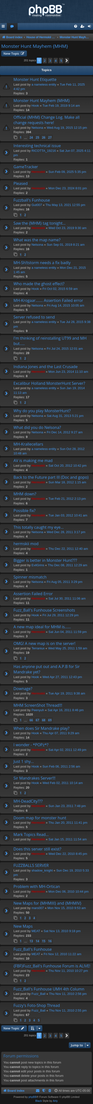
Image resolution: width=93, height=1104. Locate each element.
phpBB (32, 1096)
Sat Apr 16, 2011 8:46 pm (66, 710)
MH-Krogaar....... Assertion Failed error (48, 300)
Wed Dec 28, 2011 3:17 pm (66, 532)
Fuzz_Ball (39, 994)
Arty (55, 1100)
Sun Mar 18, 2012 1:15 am (67, 482)
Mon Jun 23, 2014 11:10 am (68, 371)
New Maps (23, 926)
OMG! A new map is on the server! (44, 643)
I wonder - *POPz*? (30, 744)
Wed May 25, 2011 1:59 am (67, 648)
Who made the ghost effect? (38, 283)
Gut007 (37, 205)
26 (43, 137)
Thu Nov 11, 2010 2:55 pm (68, 1010)
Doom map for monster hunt (39, 818)
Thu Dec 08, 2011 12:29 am (67, 565)
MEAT (36, 931)
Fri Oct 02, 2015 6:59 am (60, 289)
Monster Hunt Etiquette (35, 79)
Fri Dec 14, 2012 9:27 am (65, 432)
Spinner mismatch (29, 577)
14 (37, 941)
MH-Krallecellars (28, 444)
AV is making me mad (33, 460)
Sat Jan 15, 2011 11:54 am (67, 839)
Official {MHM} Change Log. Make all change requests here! (46, 120)
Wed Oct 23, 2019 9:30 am (67, 228)
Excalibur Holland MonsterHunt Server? (49, 383)
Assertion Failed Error (33, 593)
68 (43, 720)
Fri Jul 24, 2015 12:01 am (65, 348)
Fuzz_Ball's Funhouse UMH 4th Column (48, 989)
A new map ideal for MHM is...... (42, 626)
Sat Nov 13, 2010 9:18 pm (62, 931)
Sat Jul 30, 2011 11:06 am (67, 598)
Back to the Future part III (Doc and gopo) (50, 477)
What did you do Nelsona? (37, 427)
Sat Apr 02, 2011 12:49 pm (67, 750)
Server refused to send (34, 317)
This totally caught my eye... (38, 527)
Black (38, 1100)
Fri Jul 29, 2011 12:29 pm (61, 615)
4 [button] (56, 60)
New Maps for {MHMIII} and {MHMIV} (47, 903)
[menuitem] (12, 26)
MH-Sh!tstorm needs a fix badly (41, 262)
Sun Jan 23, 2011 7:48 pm (67, 806)
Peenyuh (38, 710)
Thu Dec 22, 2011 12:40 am (68, 549)
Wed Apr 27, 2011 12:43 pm (62, 677)
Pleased (20, 183)
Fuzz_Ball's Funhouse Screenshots (44, 610)
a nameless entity (44, 84)
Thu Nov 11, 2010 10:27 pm (68, 971)
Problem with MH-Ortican (36, 886)
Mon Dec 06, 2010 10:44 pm (68, 891)
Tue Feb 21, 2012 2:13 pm (67, 499)
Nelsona (37, 127)
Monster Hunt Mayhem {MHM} (34, 46)
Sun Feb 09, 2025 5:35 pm (67, 172)
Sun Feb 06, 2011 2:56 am (61, 766)
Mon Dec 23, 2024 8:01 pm (67, 188)
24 (31, 137)
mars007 (38, 908)
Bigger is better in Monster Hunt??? (45, 560)
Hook (35, 105)
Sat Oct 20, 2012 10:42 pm (67, 465)
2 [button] (45, 60)
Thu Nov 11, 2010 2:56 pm (68, 994)
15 (43, 941)
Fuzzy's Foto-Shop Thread (36, 1005)
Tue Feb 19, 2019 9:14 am (61, 105)
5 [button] (61, 60)
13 (31, 941)
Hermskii (38, 172)
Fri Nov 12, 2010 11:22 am (62, 954)
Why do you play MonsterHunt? (42, 410)
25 (37, 137)
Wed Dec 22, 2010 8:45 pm (67, 854)
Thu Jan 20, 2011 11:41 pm (67, 822)
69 (50, 720)
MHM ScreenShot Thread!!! (37, 705)
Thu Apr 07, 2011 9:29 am (61, 733)
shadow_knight (42, 870)
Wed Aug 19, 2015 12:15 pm (67, 127)
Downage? (22, 688)
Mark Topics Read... (31, 834)
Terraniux (38, 648)
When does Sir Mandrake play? (41, 728)
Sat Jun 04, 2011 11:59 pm (67, 632)
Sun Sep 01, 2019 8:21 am (66, 244)
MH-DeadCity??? (28, 801)
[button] (66, 61)
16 (50, 941)
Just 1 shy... (23, 761)
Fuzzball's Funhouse (31, 200)
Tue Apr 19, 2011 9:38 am (66, 693)
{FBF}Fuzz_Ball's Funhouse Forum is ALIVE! (51, 966)
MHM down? (24, 494)
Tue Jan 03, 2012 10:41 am (67, 515)
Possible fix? (24, 510)
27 (50, 137)
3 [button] (50, 60)
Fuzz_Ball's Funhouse (32, 949)
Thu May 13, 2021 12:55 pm (65, 205)
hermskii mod (26, 543)
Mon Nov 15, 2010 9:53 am (66, 908)
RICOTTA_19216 (44, 151)
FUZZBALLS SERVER (31, 865)
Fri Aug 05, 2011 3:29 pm (64, 582)
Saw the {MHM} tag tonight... (39, 223)
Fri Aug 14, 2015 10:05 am (65, 305)
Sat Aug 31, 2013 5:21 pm (65, 416)
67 (37, 720)
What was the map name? (36, 240)
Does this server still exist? (37, 849)
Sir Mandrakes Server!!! (34, 778)
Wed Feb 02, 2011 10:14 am (63, 783)
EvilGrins (38, 565)
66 (31, 720)
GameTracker (25, 166)
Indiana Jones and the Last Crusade (45, 366)
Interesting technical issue (37, 145)
